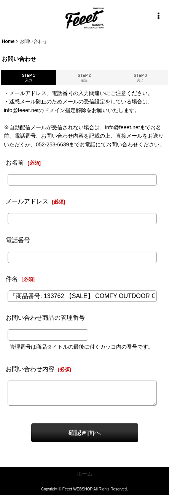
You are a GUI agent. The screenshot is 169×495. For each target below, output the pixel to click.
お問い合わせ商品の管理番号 (45, 317)
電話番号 (18, 239)
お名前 (15, 162)
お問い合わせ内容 (30, 368)
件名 (12, 278)
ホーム (84, 474)
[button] (158, 16)
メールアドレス (27, 201)
